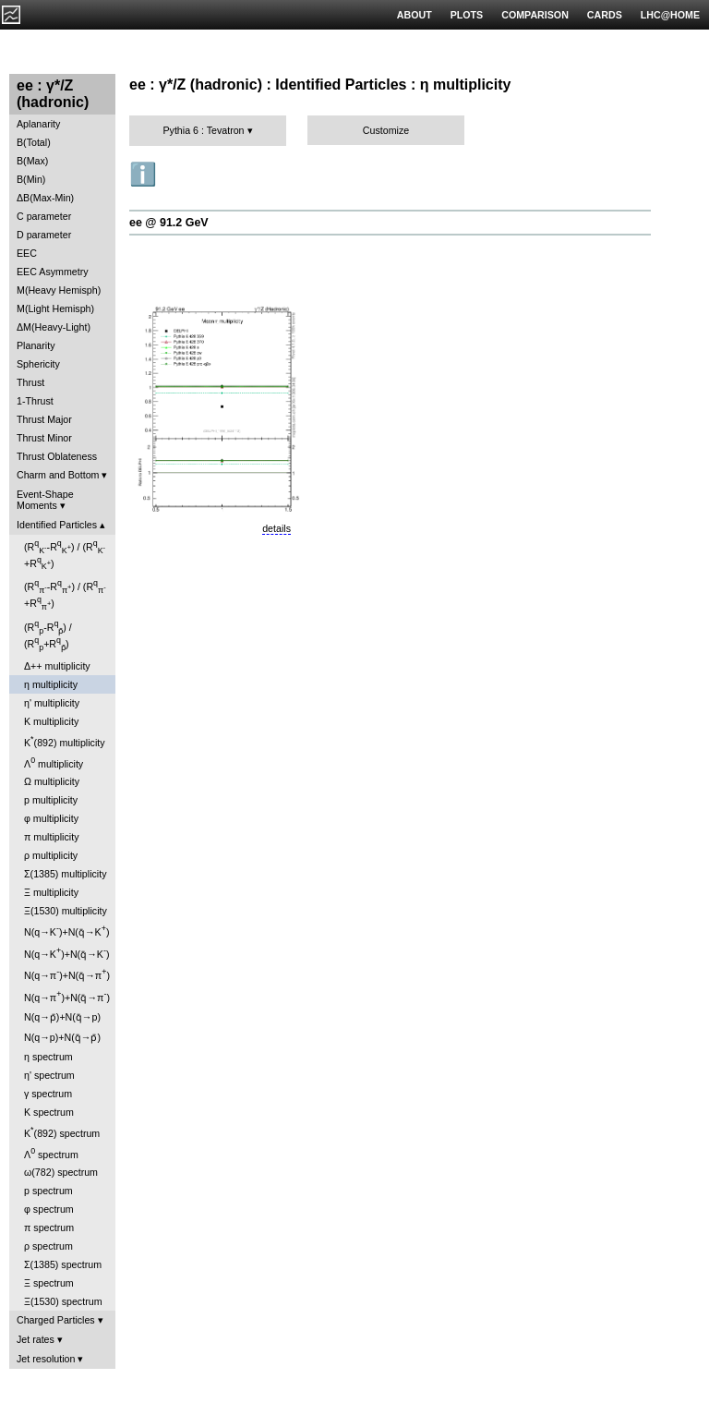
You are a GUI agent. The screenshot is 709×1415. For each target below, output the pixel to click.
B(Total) (34, 142)
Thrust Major (44, 419)
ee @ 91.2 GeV (169, 222)
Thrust (30, 382)
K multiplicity (51, 721)
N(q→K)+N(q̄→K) (66, 930)
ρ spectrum (48, 1246)
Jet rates (35, 1339)
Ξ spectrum (49, 1282)
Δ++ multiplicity (57, 665)
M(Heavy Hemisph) (59, 290)
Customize (386, 130)
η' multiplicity (51, 702)
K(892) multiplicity (64, 741)
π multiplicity (51, 836)
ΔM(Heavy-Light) (53, 327)
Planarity (35, 345)
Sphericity (38, 363)
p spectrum (48, 1190)
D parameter (44, 234)
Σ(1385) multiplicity (65, 873)
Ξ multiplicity (51, 892)
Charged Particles (56, 1319)
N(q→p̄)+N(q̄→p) (62, 1016)
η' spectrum (49, 1075)
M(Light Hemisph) (55, 308)
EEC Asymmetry (53, 271)
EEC (27, 253)
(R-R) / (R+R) (64, 554)
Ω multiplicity (51, 781)
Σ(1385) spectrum (63, 1264)
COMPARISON (535, 14)
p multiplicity (51, 799)
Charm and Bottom (58, 474)
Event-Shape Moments (45, 500)
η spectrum (48, 1056)
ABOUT (414, 14)
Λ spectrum (51, 1153)
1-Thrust (35, 400)
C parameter (44, 216)
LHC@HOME (670, 14)
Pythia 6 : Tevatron (203, 130)
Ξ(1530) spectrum (63, 1301)
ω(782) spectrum (61, 1172)
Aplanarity (38, 123)
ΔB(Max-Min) (45, 197)
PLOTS (467, 14)
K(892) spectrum (62, 1132)
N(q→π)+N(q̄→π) (67, 974)
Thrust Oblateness (57, 456)
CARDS (604, 14)
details (276, 528)
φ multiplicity (51, 818)
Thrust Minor (44, 437)
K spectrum (49, 1112)
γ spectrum (48, 1093)
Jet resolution (46, 1358)
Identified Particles (57, 524)
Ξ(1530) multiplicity (65, 910)
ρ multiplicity (51, 855)
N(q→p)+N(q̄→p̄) (62, 1037)
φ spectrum (49, 1209)
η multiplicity (51, 684)
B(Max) (32, 160)
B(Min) (31, 179)
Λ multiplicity (53, 762)
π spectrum (49, 1227)
